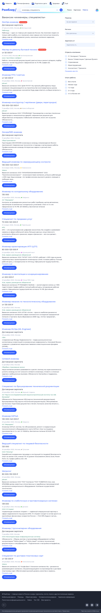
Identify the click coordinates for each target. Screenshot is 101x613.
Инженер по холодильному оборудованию (22, 192)
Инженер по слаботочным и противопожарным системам (29, 501)
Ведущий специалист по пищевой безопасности (25, 443)
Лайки (29, 600)
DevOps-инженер (10, 22)
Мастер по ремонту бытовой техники (19, 50)
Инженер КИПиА (10, 416)
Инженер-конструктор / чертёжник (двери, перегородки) (29, 102)
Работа (85, 10)
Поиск (69, 10)
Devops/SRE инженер (12, 132)
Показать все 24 (71, 71)
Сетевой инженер (10, 359)
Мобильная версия (9, 597)
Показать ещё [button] (7, 39)
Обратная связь (31, 597)
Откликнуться (9, 43)
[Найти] (61, 10)
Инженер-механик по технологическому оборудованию (29, 302)
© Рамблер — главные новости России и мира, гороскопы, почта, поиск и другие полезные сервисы (38, 594)
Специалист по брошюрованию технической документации (30, 386)
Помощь (21, 597)
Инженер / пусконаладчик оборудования (21, 528)
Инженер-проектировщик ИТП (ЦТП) (19, 246)
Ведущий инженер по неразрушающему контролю (26, 162)
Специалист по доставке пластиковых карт (22, 556)
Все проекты (45, 600)
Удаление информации (66, 597)
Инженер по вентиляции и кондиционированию (25, 274)
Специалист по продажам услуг (17, 219)
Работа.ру (96, 611)
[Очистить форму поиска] (57, 10)
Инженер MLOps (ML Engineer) (16, 329)
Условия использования (47, 597)
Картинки (77, 10)
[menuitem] (7, 3)
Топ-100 (36, 600)
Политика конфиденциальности (13, 600)
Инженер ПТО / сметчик (13, 75)
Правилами (66, 611)
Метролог (6, 471)
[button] (32, 36)
